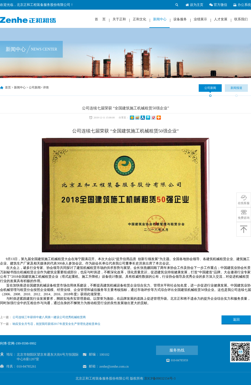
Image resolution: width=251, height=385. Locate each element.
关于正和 (119, 19)
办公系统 (242, 5)
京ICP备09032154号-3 (159, 378)
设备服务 (180, 19)
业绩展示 (200, 19)
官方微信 (218, 5)
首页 (8, 87)
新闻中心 (159, 19)
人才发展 (220, 19)
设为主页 (194, 5)
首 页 (100, 19)
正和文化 (139, 19)
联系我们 (241, 19)
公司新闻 (35, 87)
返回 (236, 319)
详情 (46, 87)
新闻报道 (236, 87)
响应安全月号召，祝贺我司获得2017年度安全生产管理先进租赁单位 (56, 323)
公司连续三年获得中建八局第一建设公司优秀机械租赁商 (49, 317)
